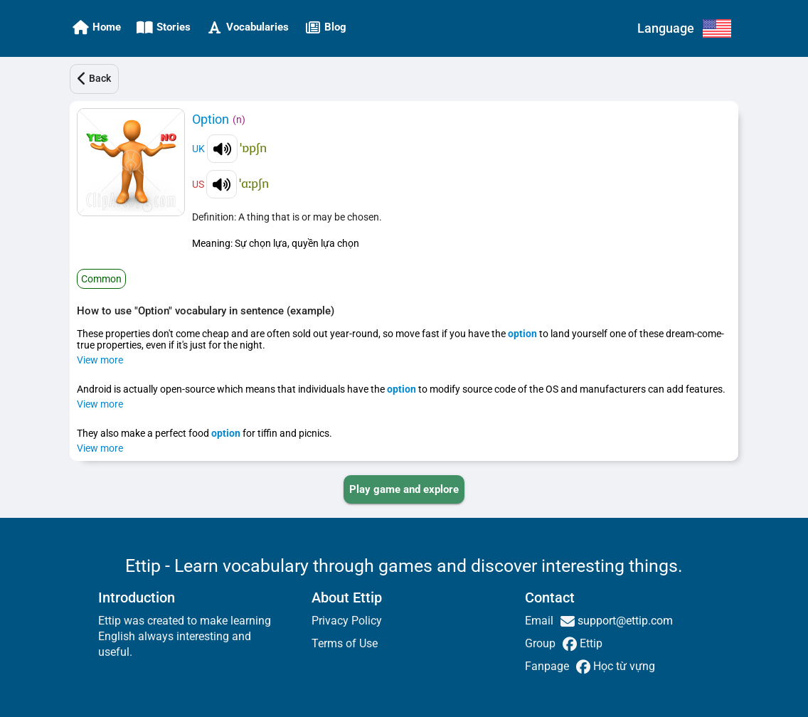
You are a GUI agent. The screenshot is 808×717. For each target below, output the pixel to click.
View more (100, 360)
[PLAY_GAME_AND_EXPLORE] (404, 489)
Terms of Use (345, 643)
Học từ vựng (622, 666)
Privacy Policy (347, 620)
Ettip (589, 643)
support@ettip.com (624, 620)
